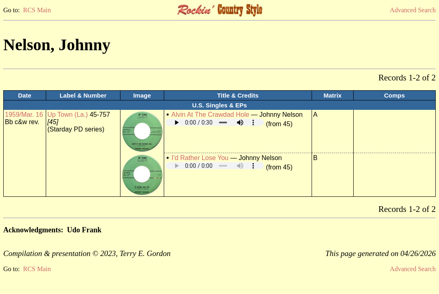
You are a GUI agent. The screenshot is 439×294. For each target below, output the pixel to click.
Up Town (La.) (67, 114)
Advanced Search (413, 10)
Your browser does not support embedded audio (215, 122)
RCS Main (37, 10)
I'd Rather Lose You (200, 157)
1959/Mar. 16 (24, 114)
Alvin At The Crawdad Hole (210, 114)
